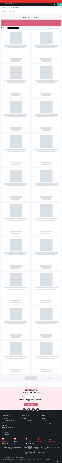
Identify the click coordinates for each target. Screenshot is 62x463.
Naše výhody (44, 420)
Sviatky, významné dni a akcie (8, 420)
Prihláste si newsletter (31, 391)
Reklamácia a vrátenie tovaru (28, 422)
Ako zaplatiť (24, 417)
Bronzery (15, 11)
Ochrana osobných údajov (47, 423)
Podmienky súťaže (6, 425)
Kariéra (43, 418)
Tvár (11, 11)
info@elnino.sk (7, 434)
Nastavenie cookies (19, 457)
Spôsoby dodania (25, 415)
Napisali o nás (45, 417)
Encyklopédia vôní (6, 415)
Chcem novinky (31, 404)
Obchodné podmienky (27, 420)
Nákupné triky (5, 418)
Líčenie (7, 11)
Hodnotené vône (5, 423)
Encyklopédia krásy (6, 417)
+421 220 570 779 (8, 432)
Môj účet (24, 418)
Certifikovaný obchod (46, 422)
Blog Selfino (4, 422)
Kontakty (43, 415)
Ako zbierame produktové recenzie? (10, 427)
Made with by (54, 461)
